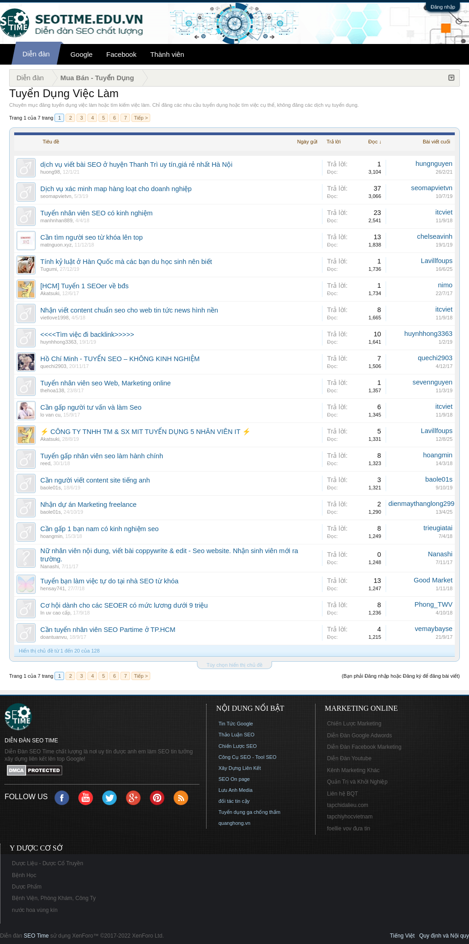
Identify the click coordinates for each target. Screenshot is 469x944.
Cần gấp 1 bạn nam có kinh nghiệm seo (99, 528)
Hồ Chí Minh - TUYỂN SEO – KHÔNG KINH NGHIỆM (120, 358)
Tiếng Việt (402, 936)
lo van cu (50, 414)
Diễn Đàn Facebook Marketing (364, 747)
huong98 (50, 172)
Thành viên (167, 54)
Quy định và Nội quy (444, 936)
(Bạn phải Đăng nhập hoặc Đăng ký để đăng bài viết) (401, 676)
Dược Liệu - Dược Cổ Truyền (47, 863)
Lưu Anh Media (235, 790)
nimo (445, 285)
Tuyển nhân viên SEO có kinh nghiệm (96, 213)
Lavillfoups (437, 260)
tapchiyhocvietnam (349, 816)
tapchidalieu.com (347, 805)
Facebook (121, 54)
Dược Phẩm (27, 887)
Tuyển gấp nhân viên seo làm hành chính (101, 456)
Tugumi (48, 269)
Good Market (433, 580)
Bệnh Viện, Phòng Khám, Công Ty (54, 898)
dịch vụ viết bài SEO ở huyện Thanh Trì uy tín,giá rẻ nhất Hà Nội (136, 164)
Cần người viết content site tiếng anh (95, 480)
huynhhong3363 (58, 342)
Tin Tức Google (235, 723)
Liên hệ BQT (342, 793)
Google (82, 54)
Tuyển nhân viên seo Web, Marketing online (105, 383)
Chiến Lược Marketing (354, 723)
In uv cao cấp (55, 612)
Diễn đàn (36, 54)
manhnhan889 (56, 220)
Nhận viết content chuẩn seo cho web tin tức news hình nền (129, 310)
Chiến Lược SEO (237, 746)
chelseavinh (435, 236)
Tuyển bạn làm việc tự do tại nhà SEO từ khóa (109, 581)
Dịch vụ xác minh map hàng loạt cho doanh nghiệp (115, 188)
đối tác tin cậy (234, 801)
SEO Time (36, 936)
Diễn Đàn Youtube (349, 758)
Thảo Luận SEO (236, 734)
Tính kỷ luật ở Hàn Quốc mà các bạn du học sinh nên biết (126, 261)
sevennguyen (433, 382)
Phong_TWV (433, 604)
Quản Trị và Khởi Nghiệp (357, 782)
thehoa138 (52, 390)
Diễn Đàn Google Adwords (359, 735)
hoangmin (438, 455)
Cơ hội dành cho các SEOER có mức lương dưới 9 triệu (124, 605)
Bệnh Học (24, 875)
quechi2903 (53, 366)
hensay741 (52, 588)
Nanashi (49, 566)
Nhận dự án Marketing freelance (88, 504)
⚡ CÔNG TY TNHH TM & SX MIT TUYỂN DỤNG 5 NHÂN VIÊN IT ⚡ (145, 431)
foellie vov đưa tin (348, 828)
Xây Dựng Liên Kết (239, 768)
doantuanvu (53, 637)
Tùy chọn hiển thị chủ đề (234, 665)
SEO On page (234, 779)
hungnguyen (434, 163)
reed (45, 463)
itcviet (444, 212)
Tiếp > (140, 118)
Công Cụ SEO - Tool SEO (247, 757)
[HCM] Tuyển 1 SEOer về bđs (84, 286)
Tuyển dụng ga (235, 812)
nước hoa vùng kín (35, 910)
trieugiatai (438, 528)
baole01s (50, 487)
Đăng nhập (443, 7)
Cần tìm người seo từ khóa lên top (91, 237)
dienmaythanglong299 (421, 503)
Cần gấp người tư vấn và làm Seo (91, 407)
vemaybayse (434, 628)
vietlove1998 (54, 317)
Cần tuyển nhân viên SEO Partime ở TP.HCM (107, 629)
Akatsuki (50, 293)
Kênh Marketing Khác (353, 770)
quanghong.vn (234, 823)
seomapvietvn (55, 196)
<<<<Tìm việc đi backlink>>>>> (87, 334)
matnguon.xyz (55, 244)
